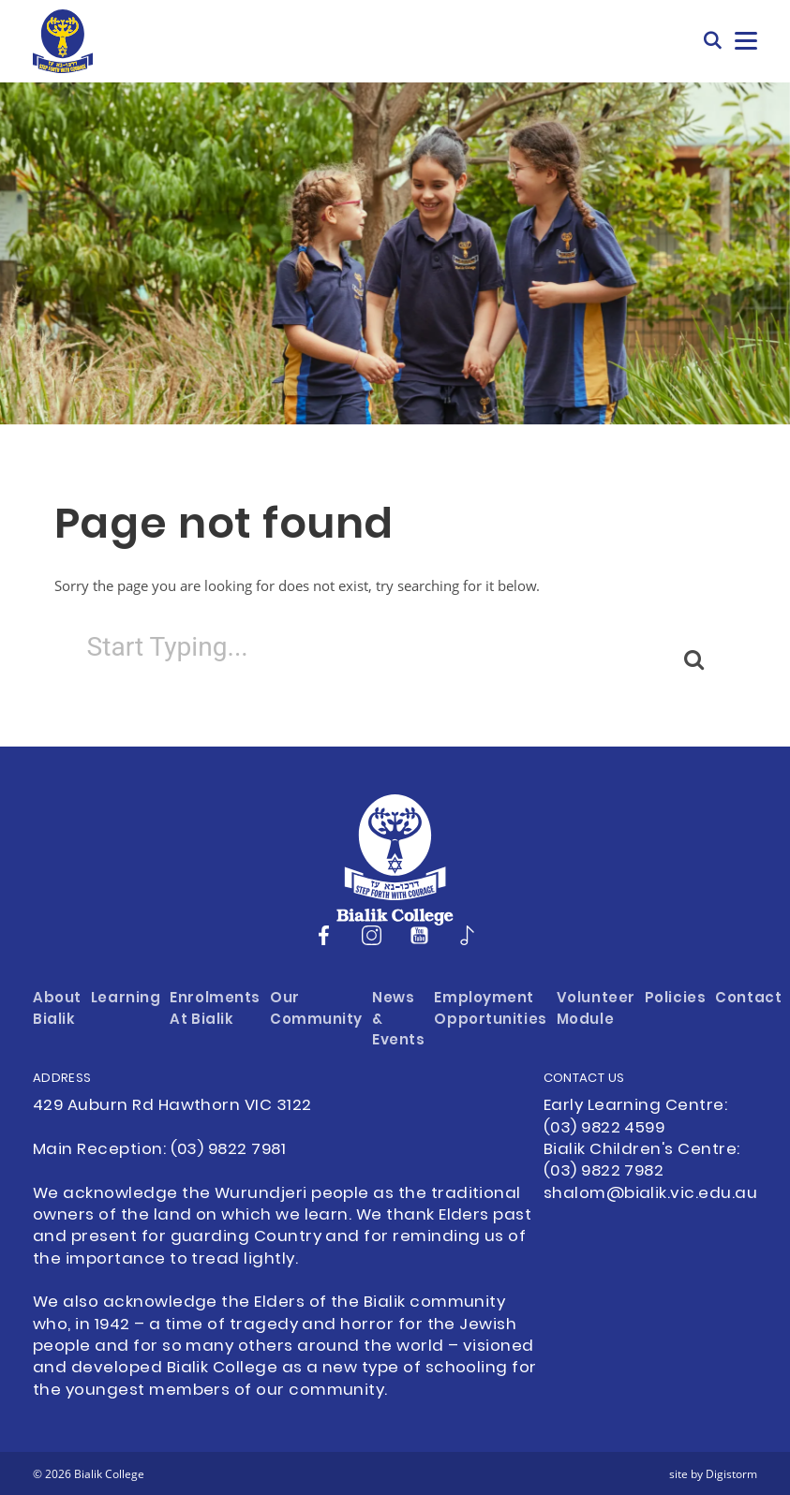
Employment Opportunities (490, 1009)
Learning (126, 999)
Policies (676, 999)
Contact (748, 999)
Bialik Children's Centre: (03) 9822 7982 (642, 1161)
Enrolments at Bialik (215, 1009)
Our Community (316, 1009)
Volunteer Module (596, 1009)
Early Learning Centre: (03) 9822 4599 (635, 1117)
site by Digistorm (713, 1473)
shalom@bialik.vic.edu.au (650, 1194)
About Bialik (57, 1009)
